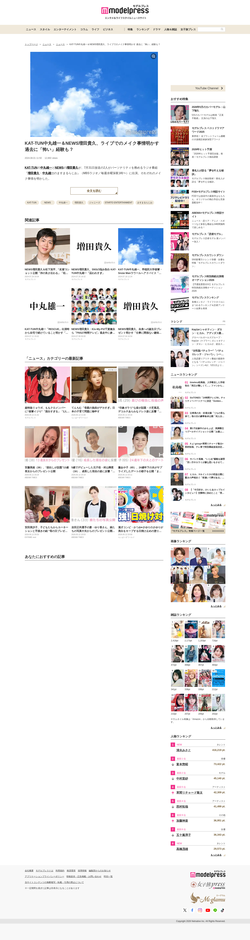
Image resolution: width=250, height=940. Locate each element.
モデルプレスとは (44, 870)
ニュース (31, 29)
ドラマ (156, 29)
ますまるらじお (144, 202)
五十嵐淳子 (183, 835)
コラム (84, 29)
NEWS (59, 167)
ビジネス (108, 29)
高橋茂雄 (182, 849)
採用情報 (82, 870)
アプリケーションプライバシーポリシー (44, 876)
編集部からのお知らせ (100, 870)
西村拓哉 (182, 806)
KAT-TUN (31, 167)
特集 (130, 29)
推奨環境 (71, 870)
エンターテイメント (65, 29)
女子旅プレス (188, 29)
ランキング (142, 29)
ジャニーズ (94, 202)
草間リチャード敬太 (189, 792)
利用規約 (60, 870)
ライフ (95, 29)
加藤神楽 (182, 820)
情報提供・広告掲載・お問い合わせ (83, 876)
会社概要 (29, 870)
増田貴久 (72, 167)
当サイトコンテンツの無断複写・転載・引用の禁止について (54, 882)
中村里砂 (182, 778)
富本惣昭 (182, 764)
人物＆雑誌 (170, 29)
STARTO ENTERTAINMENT (119, 202)
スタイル (45, 29)
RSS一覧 (108, 876)
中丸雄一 (46, 167)
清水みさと (183, 750)
